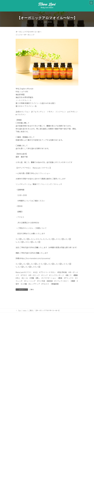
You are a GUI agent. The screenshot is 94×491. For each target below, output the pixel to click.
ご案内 (31, 289)
